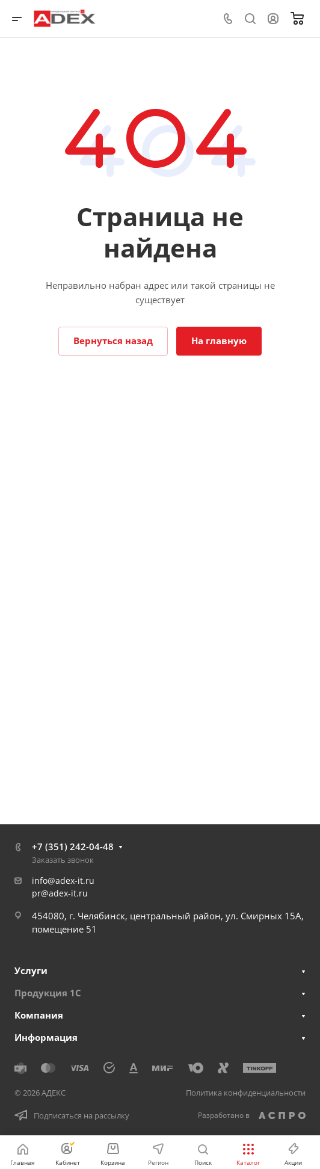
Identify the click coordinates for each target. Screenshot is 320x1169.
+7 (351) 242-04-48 (73, 847)
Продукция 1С (47, 993)
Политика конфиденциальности (246, 1092)
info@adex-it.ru (63, 880)
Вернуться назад (113, 341)
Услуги (31, 970)
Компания (38, 1015)
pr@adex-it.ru (60, 893)
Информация (46, 1037)
